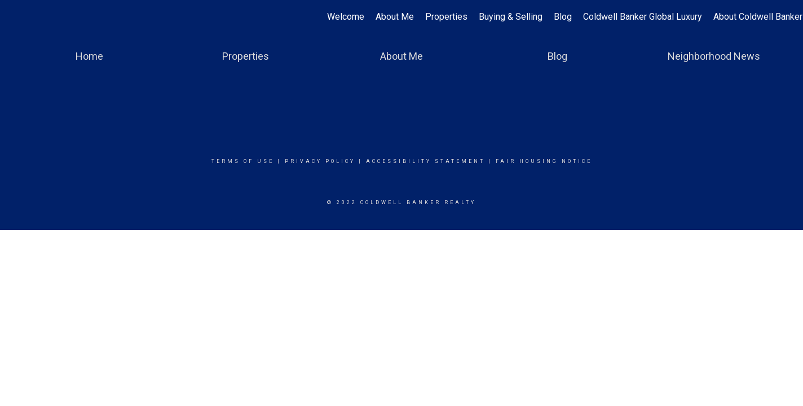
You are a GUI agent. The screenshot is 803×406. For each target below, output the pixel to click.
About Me (395, 16)
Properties (446, 16)
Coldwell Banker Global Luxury (642, 16)
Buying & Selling (510, 16)
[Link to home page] (14, 17)
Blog (563, 16)
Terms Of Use (242, 161)
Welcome (345, 16)
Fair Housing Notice (544, 161)
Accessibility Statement (425, 161)
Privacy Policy (320, 161)
